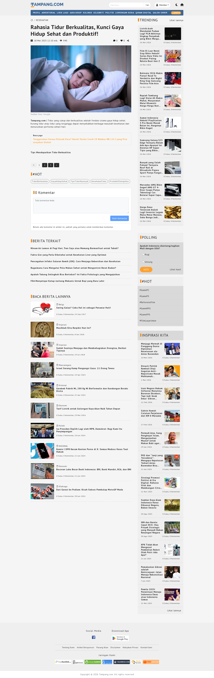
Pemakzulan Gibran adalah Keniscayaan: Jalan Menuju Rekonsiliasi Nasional (152, 572)
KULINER (87, 12)
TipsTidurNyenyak (79, 181)
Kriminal (63, 385)
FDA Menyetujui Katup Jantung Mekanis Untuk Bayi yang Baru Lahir (67, 281)
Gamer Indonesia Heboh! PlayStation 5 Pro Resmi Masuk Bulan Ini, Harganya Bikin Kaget (151, 123)
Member (161, 5)
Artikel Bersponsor (85, 647)
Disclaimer (115, 647)
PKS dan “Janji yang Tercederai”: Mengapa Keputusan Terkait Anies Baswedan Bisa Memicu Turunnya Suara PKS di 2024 (152, 460)
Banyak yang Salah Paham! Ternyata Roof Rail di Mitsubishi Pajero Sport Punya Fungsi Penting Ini (150, 167)
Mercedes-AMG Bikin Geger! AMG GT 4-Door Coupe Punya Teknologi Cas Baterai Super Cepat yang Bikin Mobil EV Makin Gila (151, 190)
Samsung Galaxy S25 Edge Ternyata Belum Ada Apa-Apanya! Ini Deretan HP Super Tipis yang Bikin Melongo (151, 145)
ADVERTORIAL (48, 12)
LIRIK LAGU (62, 12)
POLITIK (109, 12)
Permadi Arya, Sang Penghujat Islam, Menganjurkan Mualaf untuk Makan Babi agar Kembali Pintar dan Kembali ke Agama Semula (151, 438)
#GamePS (144, 296)
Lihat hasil (175, 269)
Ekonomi (63, 405)
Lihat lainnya (176, 20)
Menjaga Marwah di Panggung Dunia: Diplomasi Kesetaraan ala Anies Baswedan (151, 348)
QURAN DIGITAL (143, 12)
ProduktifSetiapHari (119, 181)
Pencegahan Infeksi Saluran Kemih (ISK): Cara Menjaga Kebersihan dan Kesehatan (75, 261)
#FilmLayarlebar (148, 320)
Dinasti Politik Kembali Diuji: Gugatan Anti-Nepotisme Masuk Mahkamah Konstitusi (150, 371)
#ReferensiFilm (147, 302)
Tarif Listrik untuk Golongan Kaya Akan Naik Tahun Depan (88, 408)
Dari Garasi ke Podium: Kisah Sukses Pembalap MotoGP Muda (89, 489)
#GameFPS (145, 314)
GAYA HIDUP (76, 12)
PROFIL (36, 12)
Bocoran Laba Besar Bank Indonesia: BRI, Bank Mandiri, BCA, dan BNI (93, 469)
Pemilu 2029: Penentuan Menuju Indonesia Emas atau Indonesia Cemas (151, 594)
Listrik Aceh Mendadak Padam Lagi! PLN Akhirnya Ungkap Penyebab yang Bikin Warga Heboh (150, 33)
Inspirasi (63, 325)
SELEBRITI (98, 12)
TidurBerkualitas (40, 181)
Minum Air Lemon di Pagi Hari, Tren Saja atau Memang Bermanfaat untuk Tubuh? (75, 248)
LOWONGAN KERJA (124, 12)
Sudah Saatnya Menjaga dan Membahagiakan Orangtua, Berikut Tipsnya (91, 349)
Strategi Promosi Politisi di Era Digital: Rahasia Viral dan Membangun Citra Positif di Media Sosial (150, 482)
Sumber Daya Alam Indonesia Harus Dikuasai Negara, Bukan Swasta (151, 504)
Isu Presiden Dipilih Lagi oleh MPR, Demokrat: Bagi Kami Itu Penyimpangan (89, 430)
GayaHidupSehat (59, 181)
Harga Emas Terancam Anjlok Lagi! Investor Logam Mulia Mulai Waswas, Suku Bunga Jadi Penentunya (151, 212)
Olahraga (63, 486)
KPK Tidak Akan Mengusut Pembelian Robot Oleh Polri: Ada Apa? (150, 549)
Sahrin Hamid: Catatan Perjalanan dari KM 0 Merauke (151, 413)
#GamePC (144, 290)
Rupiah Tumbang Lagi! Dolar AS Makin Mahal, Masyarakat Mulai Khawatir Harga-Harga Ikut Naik (151, 100)
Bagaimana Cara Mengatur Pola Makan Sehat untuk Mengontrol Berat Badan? (73, 268)
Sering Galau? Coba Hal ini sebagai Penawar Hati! (83, 307)
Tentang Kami (68, 647)
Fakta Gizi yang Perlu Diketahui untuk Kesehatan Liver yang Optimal (68, 254)
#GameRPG (145, 308)
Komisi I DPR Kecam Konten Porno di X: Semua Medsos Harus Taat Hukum (92, 450)
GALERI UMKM (160, 12)
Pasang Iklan (102, 647)
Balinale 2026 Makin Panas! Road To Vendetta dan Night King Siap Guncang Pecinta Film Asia (151, 78)
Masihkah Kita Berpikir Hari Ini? (73, 328)
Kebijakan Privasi (130, 647)
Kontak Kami (146, 647)
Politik (62, 426)
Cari (147, 5)
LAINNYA (176, 13)
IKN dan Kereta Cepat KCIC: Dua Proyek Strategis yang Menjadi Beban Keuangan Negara (152, 527)
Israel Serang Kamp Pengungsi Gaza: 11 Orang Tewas (85, 368)
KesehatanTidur (99, 181)
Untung (147, 262)
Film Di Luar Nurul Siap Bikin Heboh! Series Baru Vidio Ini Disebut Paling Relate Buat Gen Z (151, 56)
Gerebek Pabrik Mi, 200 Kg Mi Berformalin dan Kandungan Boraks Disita (92, 389)
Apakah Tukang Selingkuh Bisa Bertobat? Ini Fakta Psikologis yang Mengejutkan (75, 274)
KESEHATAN (42, 20)
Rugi (145, 254)
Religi (61, 304)
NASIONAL (63, 446)
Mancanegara (65, 365)
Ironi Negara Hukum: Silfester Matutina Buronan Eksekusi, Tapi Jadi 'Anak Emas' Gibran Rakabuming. (152, 393)
